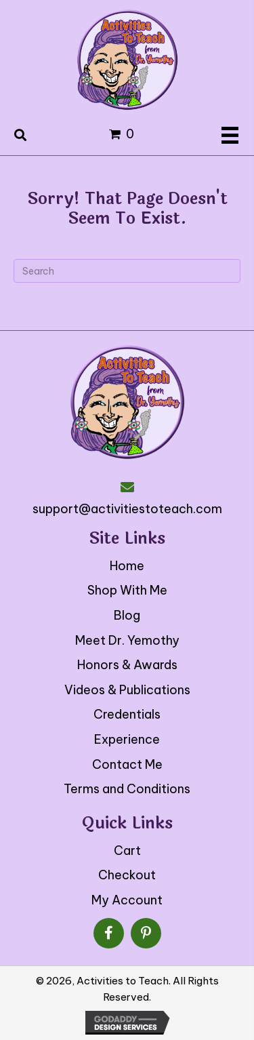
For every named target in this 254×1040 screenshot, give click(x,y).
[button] (108, 933)
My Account (127, 900)
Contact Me (127, 764)
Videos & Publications (127, 690)
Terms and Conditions (127, 789)
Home (127, 566)
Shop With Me (127, 590)
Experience (127, 739)
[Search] (127, 271)
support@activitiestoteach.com (127, 509)
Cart (127, 850)
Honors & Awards (127, 665)
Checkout (127, 875)
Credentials (127, 714)
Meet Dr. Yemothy (127, 640)
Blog (127, 615)
